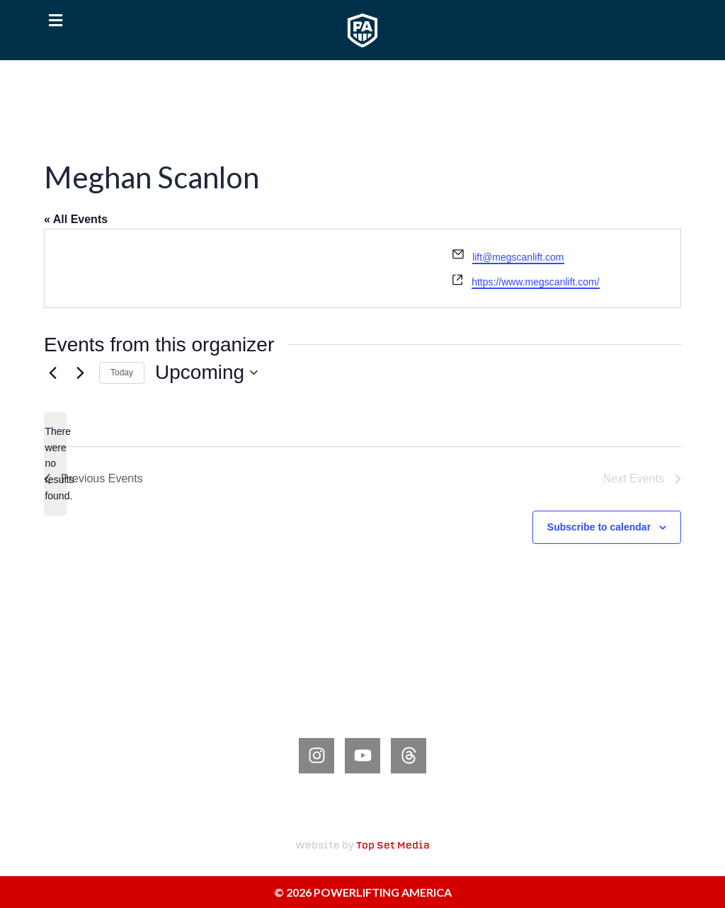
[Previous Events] (52, 372)
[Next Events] (80, 372)
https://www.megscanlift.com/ (536, 282)
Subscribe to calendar (599, 527)
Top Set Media (393, 846)
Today (121, 373)
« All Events (76, 219)
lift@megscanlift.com (518, 257)
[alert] (55, 463)
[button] (55, 21)
